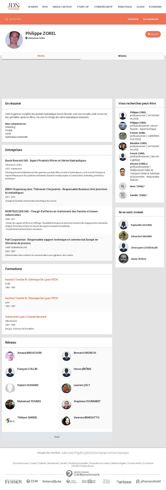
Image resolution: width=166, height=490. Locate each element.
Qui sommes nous (20, 463)
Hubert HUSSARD (27, 385)
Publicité (42, 463)
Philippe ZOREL (138, 112)
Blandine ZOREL (138, 143)
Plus (56, 436)
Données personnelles (78, 463)
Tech (45, 6)
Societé (64, 463)
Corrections (148, 463)
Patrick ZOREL (138, 132)
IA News (33, 6)
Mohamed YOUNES (29, 401)
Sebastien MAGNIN (141, 236)
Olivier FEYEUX (138, 258)
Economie (155, 6)
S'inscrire (133, 19)
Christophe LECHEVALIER (144, 247)
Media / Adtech (62, 6)
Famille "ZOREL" (139, 195)
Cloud (140, 6)
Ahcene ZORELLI (139, 163)
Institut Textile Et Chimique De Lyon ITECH (31, 279)
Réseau (122, 55)
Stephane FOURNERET (87, 401)
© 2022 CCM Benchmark (83, 466)
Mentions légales (119, 463)
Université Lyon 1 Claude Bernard (25, 316)
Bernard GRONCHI (85, 353)
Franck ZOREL (137, 153)
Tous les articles (134, 463)
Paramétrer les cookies (100, 463)
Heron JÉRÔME (82, 369)
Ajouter (154, 34)
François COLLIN (27, 369)
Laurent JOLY (82, 385)
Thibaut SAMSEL (27, 417)
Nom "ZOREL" (137, 186)
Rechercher (15, 19)
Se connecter (150, 19)
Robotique (125, 6)
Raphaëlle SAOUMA (141, 224)
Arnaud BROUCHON (29, 353)
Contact (33, 463)
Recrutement (53, 463)
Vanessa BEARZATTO (86, 417)
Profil (41, 55)
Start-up (83, 6)
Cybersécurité (103, 6)
